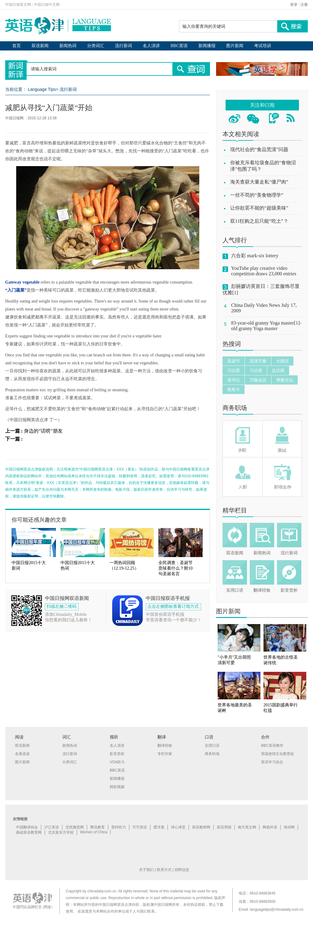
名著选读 (22, 754)
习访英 (233, 370)
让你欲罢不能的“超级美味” (259, 207)
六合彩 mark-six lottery (254, 255)
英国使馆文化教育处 (277, 754)
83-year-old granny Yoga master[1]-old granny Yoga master (266, 325)
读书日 (233, 380)
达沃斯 (278, 370)
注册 (304, 4)
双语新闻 (40, 45)
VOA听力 (117, 762)
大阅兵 (282, 361)
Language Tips (42, 89)
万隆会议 (258, 380)
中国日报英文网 (18, 4)
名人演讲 (151, 45)
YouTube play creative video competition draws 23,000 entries (263, 271)
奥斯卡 (233, 389)
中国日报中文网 (47, 4)
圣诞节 (233, 361)
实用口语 (234, 590)
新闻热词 (67, 45)
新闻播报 (206, 45)
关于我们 (146, 870)
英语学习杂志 (272, 762)
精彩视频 (117, 787)
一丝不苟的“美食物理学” (256, 195)
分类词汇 (95, 45)
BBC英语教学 (272, 745)
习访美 (255, 370)
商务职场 (235, 407)
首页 (16, 45)
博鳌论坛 (284, 380)
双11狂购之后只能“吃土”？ (259, 221)
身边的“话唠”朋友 (43, 430)
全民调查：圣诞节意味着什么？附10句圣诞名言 (175, 568)
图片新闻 (234, 45)
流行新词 (123, 45)
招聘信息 (182, 870)
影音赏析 (289, 590)
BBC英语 (179, 45)
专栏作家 (164, 754)
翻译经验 (262, 590)
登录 (293, 4)
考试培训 (262, 45)
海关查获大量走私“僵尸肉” (259, 181)
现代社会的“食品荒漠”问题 (259, 149)
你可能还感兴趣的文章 (39, 520)
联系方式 (164, 870)
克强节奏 (258, 361)
